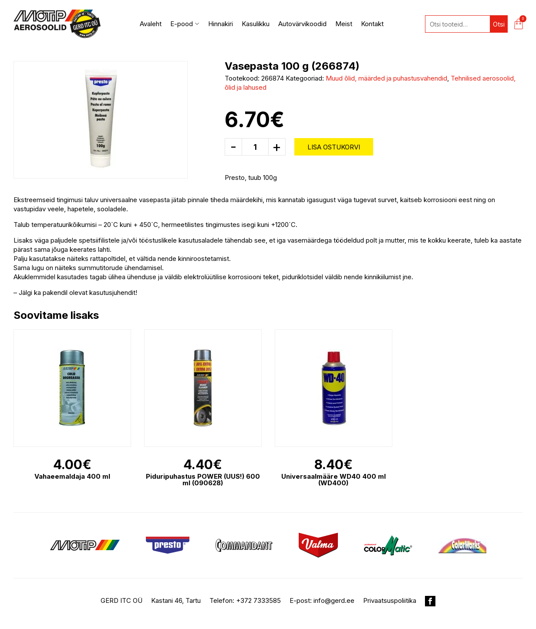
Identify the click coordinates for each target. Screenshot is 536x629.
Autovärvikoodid (302, 24)
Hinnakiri (220, 24)
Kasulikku (256, 24)
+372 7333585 (258, 600)
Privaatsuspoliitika (389, 600)
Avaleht (151, 24)
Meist (343, 24)
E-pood (184, 24)
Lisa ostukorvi (333, 147)
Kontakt (372, 24)
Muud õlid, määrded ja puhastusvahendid (386, 78)
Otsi (499, 24)
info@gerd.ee (334, 600)
